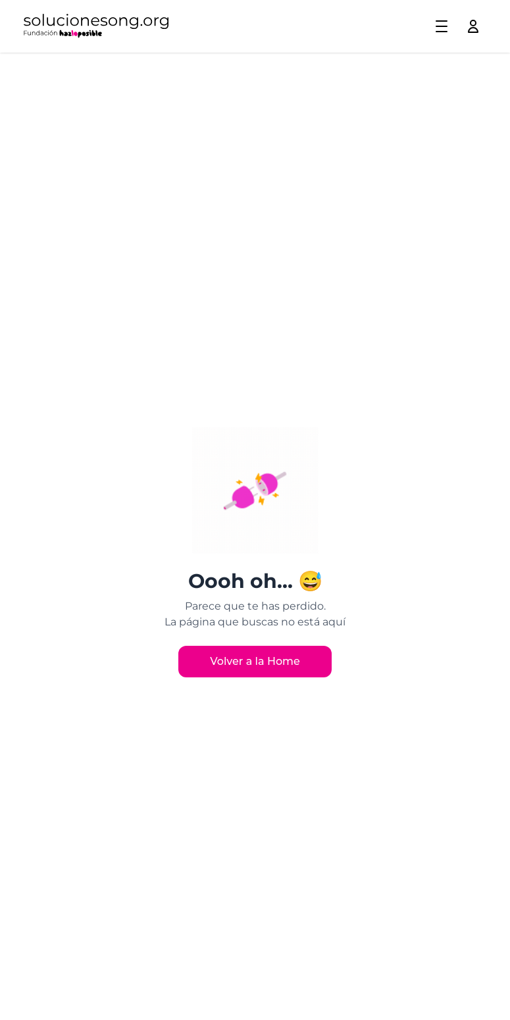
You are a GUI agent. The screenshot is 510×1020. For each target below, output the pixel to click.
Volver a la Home (255, 661)
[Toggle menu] (441, 26)
